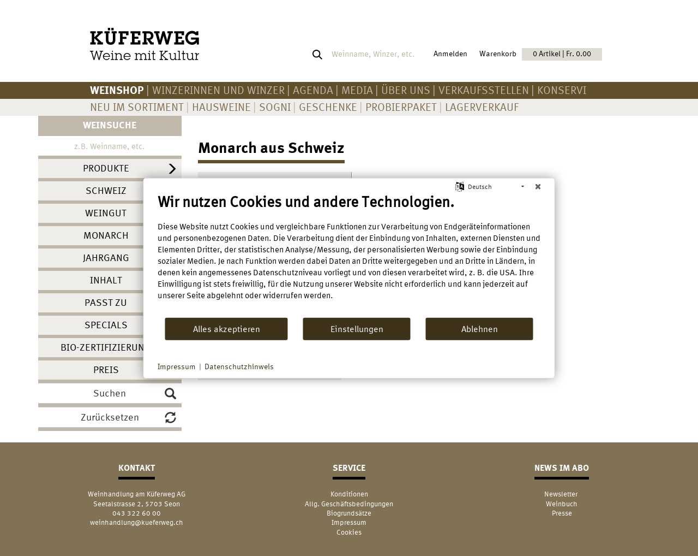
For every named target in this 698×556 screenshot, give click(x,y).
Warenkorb (540, 54)
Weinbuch (561, 503)
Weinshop (117, 90)
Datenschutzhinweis (239, 366)
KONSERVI (561, 90)
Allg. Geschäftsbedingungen (349, 503)
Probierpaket (401, 106)
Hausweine (221, 106)
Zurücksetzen (128, 417)
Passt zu (106, 302)
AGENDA (313, 90)
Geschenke (328, 106)
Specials (106, 324)
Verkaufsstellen (483, 90)
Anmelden (450, 53)
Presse (562, 513)
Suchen (134, 393)
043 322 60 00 (136, 513)
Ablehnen (479, 328)
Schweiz (106, 190)
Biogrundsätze (349, 513)
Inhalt (106, 280)
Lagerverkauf (482, 106)
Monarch (106, 235)
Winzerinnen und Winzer (218, 90)
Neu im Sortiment (137, 106)
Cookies (349, 532)
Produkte (106, 168)
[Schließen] (538, 187)
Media (357, 90)
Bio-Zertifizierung (106, 347)
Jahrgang (106, 257)
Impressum (349, 522)
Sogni (275, 106)
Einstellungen (356, 328)
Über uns (405, 90)
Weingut (106, 212)
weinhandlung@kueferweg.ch (136, 522)
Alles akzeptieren (226, 328)
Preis (106, 369)
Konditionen (349, 494)
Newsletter (561, 494)
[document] (349, 255)
